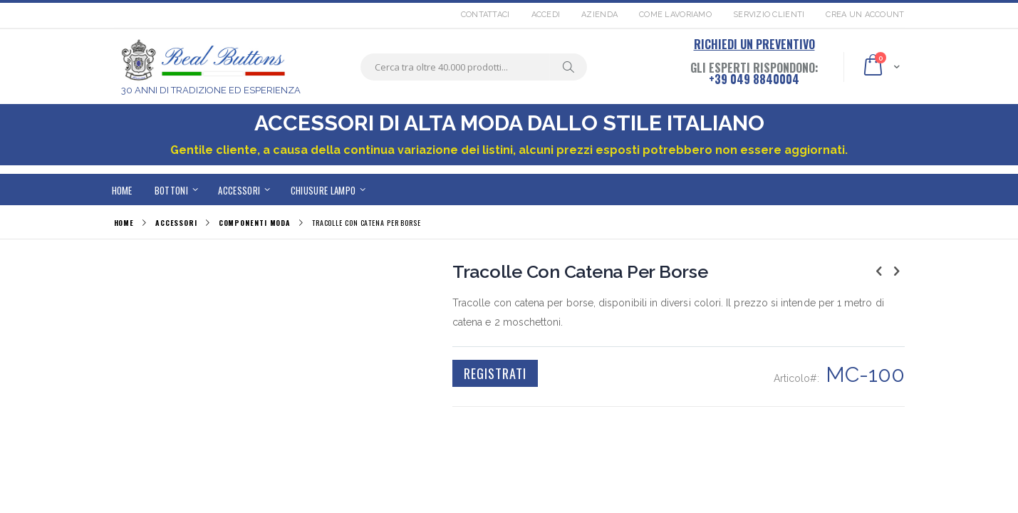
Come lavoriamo (675, 14)
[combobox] (474, 67)
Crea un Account (865, 14)
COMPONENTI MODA (255, 223)
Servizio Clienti (768, 14)
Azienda (599, 14)
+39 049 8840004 (754, 79)
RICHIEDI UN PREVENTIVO (754, 44)
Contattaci (485, 14)
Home (124, 222)
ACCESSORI (176, 223)
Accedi (546, 14)
